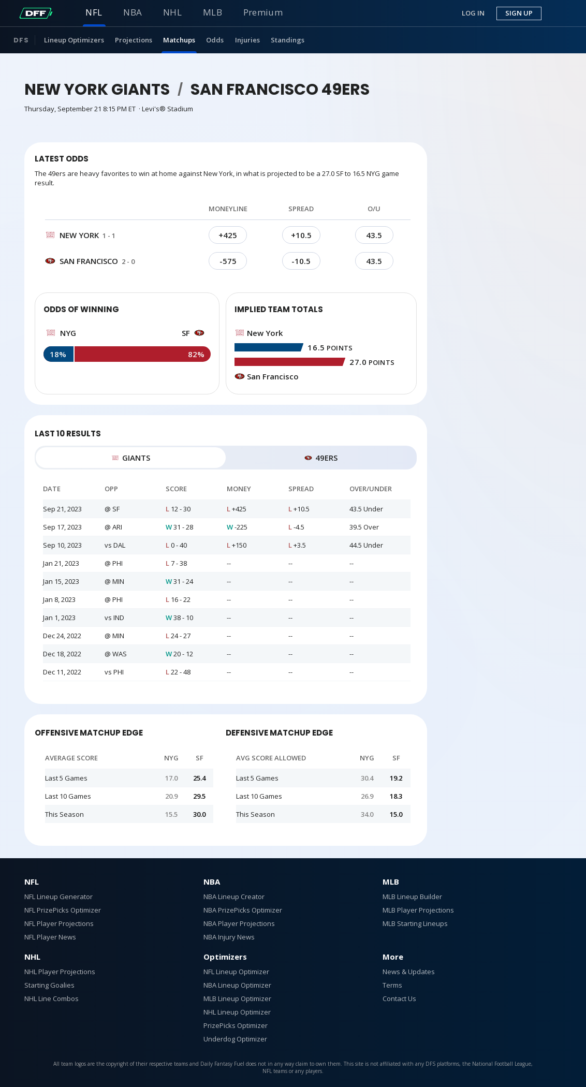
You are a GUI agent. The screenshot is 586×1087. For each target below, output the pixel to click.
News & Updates (409, 971)
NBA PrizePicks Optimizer (242, 910)
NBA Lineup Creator (234, 896)
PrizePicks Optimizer (235, 1025)
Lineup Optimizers (74, 40)
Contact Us (399, 998)
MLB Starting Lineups (415, 923)
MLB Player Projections (418, 910)
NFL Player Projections (59, 923)
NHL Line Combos (51, 998)
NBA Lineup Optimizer (237, 985)
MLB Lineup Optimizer (237, 998)
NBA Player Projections (239, 923)
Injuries (247, 40)
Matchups (179, 40)
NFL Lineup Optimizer (236, 971)
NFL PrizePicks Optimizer (62, 910)
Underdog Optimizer (235, 1039)
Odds (215, 40)
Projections (133, 40)
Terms (392, 985)
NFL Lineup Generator (58, 896)
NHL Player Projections (59, 971)
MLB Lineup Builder (412, 896)
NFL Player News (50, 937)
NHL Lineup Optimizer (237, 1012)
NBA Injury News (229, 937)
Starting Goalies (49, 985)
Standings (287, 40)
